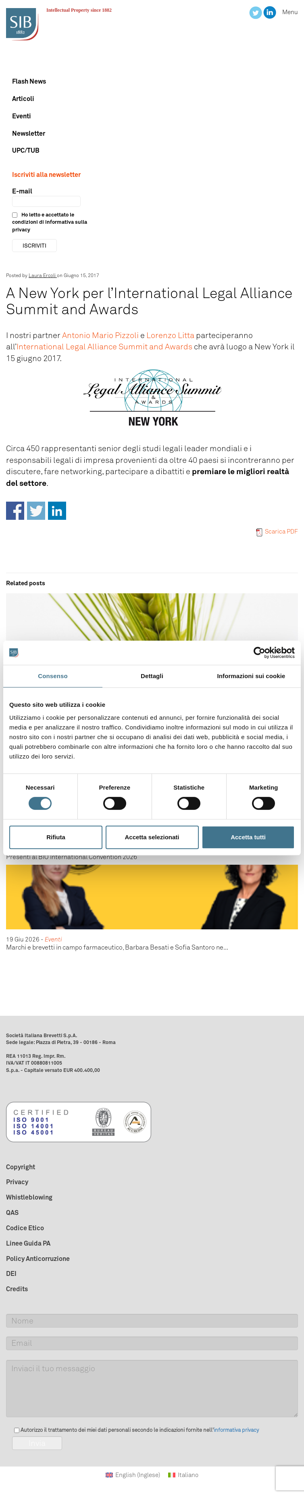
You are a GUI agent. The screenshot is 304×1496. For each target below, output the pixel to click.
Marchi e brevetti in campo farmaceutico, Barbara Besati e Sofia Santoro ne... (117, 947)
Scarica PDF (277, 531)
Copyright (20, 1167)
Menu (290, 12)
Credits (17, 1289)
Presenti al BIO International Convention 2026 (71, 857)
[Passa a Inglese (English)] (133, 1475)
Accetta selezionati (152, 837)
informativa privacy (236, 1430)
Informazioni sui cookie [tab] (251, 675)
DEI (11, 1273)
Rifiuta (55, 837)
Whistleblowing (29, 1197)
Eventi (21, 116)
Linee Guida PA (28, 1243)
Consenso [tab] (52, 675)
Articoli (23, 99)
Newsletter (28, 133)
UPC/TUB (26, 150)
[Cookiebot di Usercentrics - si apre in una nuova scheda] (259, 653)
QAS (12, 1212)
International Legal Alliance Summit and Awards (104, 346)
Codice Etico (25, 1228)
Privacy (17, 1182)
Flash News (29, 81)
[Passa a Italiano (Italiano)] (183, 1475)
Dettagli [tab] (152, 675)
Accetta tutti (248, 837)
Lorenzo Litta (170, 335)
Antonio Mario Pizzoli (100, 335)
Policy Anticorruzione (38, 1258)
